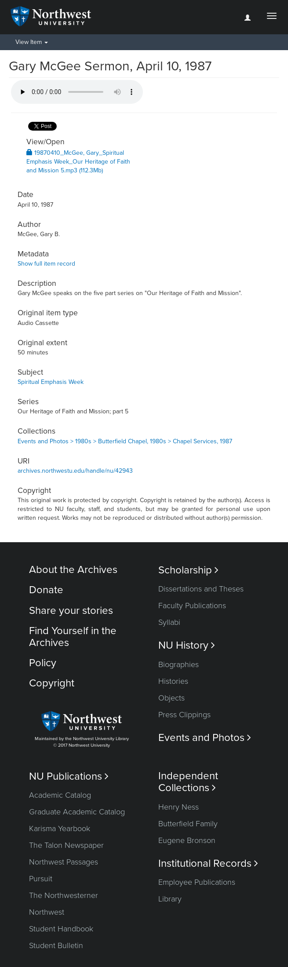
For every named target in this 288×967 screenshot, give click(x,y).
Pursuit (40, 878)
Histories (173, 681)
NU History (186, 645)
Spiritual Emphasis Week (51, 382)
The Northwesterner (63, 895)
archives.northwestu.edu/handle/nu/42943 (75, 470)
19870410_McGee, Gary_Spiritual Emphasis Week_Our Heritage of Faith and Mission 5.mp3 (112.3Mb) (78, 161)
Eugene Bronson (186, 840)
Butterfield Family (188, 823)
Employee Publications (196, 882)
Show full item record (46, 263)
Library (170, 899)
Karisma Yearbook (59, 828)
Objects (171, 698)
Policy (42, 663)
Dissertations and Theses (201, 589)
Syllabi (169, 622)
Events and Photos (204, 737)
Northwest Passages (63, 862)
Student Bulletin (56, 945)
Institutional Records (208, 863)
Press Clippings (184, 714)
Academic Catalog (60, 795)
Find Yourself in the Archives (73, 636)
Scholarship (188, 570)
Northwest (46, 912)
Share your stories (71, 610)
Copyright (51, 683)
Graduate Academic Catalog (77, 812)
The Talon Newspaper (66, 845)
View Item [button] (31, 42)
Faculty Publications (192, 605)
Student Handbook (61, 929)
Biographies (178, 664)
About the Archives (73, 569)
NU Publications (69, 776)
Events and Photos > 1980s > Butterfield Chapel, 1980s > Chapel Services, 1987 (125, 441)
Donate (46, 590)
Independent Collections (188, 782)
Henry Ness (178, 807)
